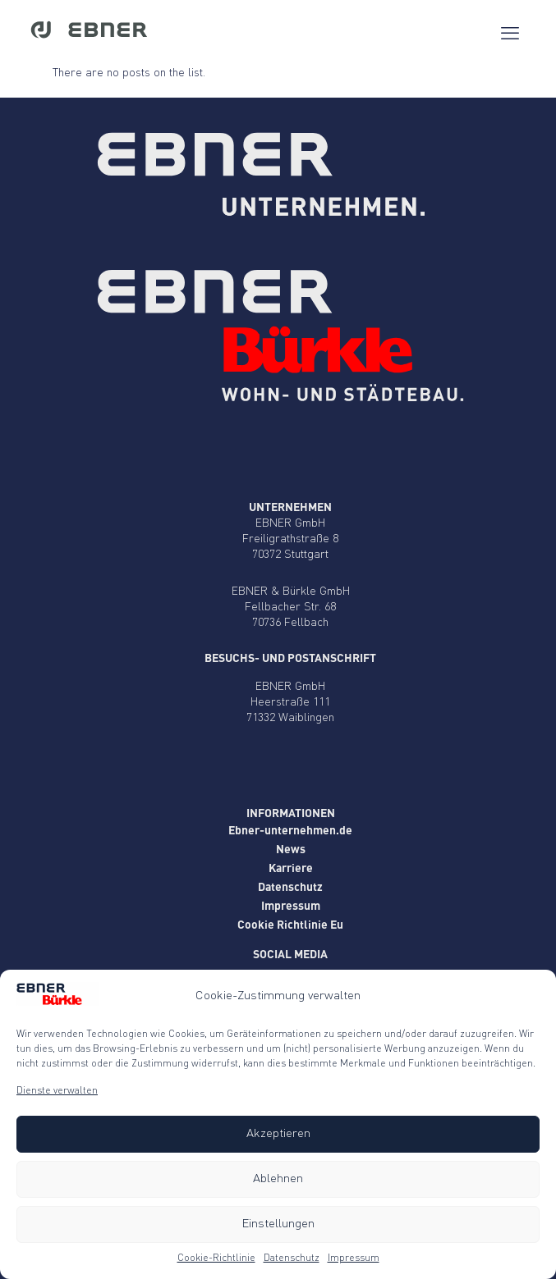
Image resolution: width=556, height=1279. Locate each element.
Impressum (353, 1258)
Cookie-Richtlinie (216, 1258)
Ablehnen (278, 1179)
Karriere (291, 869)
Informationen (290, 814)
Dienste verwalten (57, 1091)
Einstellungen (278, 1224)
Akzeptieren (278, 1134)
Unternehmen (290, 508)
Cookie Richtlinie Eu (290, 925)
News (291, 850)
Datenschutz (291, 1258)
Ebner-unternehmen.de (290, 831)
